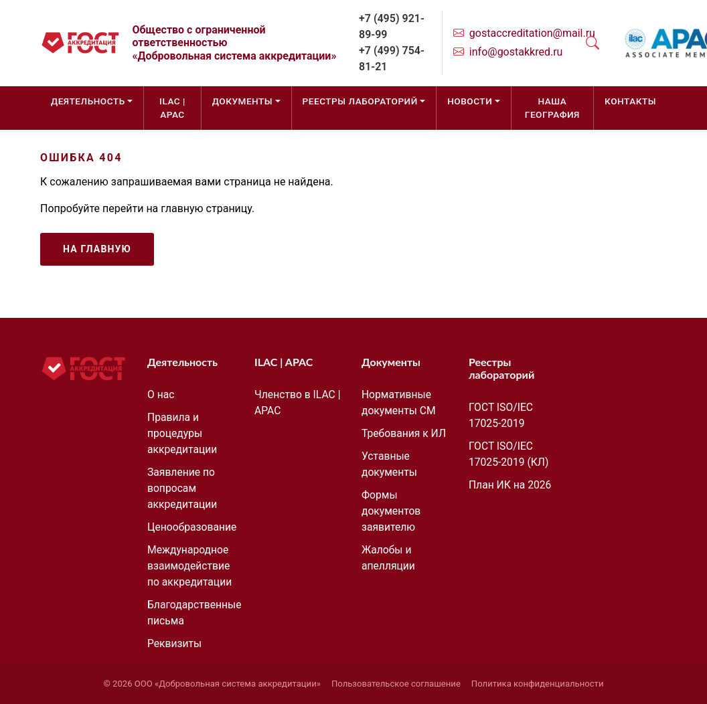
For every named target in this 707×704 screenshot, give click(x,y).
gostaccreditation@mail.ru (532, 33)
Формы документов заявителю (391, 511)
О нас (160, 394)
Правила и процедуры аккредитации (182, 433)
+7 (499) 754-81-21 (391, 58)
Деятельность (88, 101)
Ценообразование (191, 527)
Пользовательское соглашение (396, 684)
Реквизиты (174, 643)
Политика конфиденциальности (537, 684)
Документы (242, 101)
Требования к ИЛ (404, 433)
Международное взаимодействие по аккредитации (189, 565)
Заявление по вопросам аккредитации (182, 488)
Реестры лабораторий (360, 101)
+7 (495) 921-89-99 (391, 26)
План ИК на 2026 (510, 484)
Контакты (630, 101)
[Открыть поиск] (592, 43)
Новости (469, 101)
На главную (97, 249)
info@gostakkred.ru (516, 52)
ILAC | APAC (172, 108)
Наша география (552, 108)
